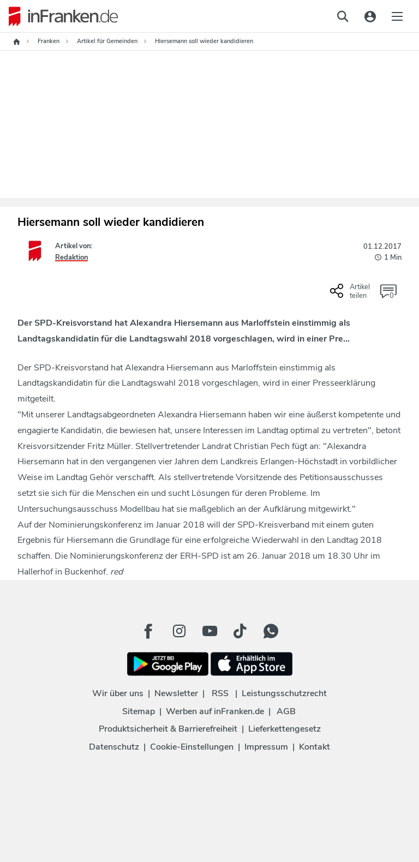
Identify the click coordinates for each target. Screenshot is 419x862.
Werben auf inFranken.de (215, 711)
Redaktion (71, 257)
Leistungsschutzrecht (284, 693)
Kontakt (314, 747)
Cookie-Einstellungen (192, 747)
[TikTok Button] (240, 631)
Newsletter (176, 693)
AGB (286, 711)
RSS (220, 693)
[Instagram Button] (179, 631)
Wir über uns (117, 693)
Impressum (266, 747)
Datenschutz (114, 747)
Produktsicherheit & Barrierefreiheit (168, 729)
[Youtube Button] (209, 631)
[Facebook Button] (148, 631)
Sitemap (138, 711)
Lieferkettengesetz (284, 729)
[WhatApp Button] (271, 631)
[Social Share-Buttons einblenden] (351, 295)
